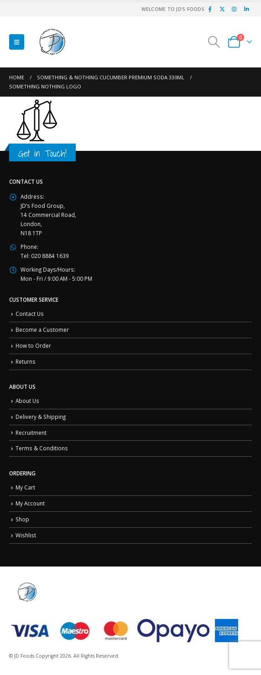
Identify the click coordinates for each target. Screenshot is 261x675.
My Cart (25, 487)
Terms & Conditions (42, 448)
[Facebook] (209, 9)
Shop (22, 519)
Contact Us (30, 313)
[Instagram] (234, 9)
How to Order (33, 345)
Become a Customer (42, 329)
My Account (30, 503)
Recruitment (31, 432)
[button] (16, 42)
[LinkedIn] (246, 9)
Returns (26, 361)
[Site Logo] (52, 42)
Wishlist (26, 535)
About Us (27, 400)
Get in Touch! (42, 153)
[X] (222, 9)
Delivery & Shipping (41, 416)
